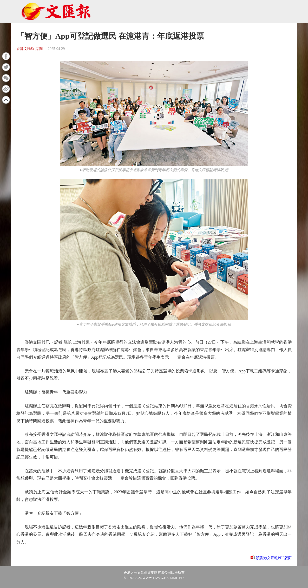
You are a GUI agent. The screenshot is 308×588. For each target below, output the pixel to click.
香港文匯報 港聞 (29, 49)
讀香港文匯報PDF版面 (274, 558)
